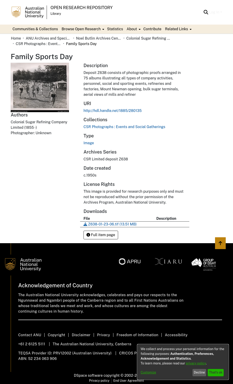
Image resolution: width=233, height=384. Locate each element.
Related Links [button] (176, 29)
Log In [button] (214, 12)
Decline (199, 372)
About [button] (132, 29)
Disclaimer (81, 335)
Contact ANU (29, 335)
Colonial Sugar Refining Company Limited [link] (149, 38)
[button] (206, 12)
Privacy (103, 335)
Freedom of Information (137, 335)
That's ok (216, 372)
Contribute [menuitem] (152, 29)
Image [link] (89, 143)
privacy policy (196, 363)
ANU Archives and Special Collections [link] (48, 38)
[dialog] (182, 361)
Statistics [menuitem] (115, 29)
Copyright (56, 335)
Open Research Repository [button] (82, 7)
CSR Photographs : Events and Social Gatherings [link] (38, 44)
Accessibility (176, 335)
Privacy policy (99, 380)
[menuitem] (82, 29)
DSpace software (88, 375)
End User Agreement (128, 380)
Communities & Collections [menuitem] (35, 29)
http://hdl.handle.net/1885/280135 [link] (113, 111)
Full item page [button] (100, 235)
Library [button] (56, 13)
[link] (124, 127)
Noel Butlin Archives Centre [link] (99, 38)
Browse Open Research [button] (81, 29)
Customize (148, 372)
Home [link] (16, 38)
